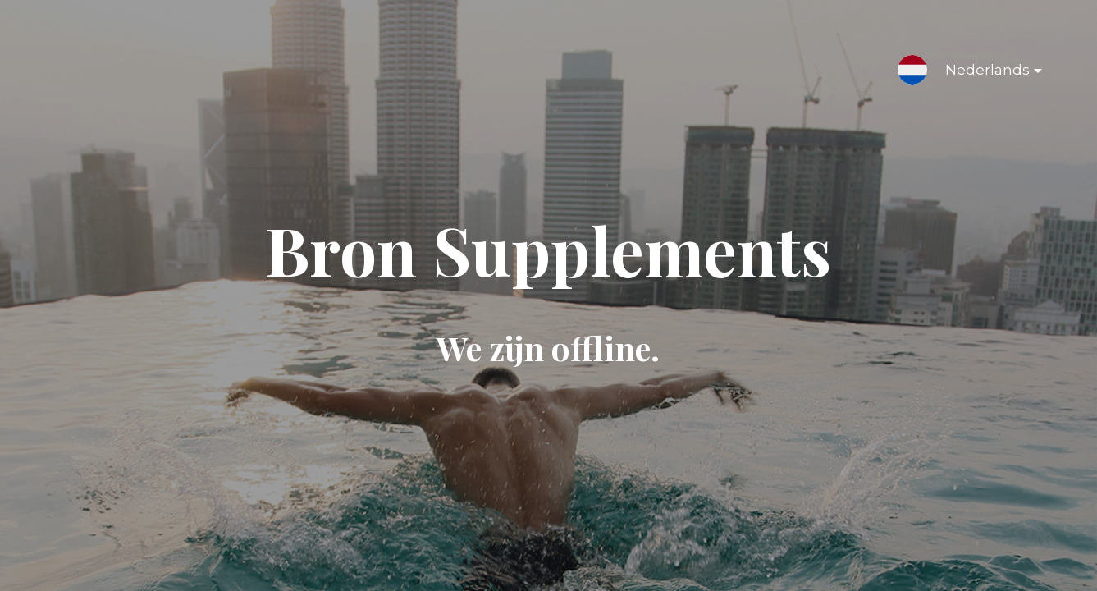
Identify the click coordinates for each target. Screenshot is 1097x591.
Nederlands (980, 73)
